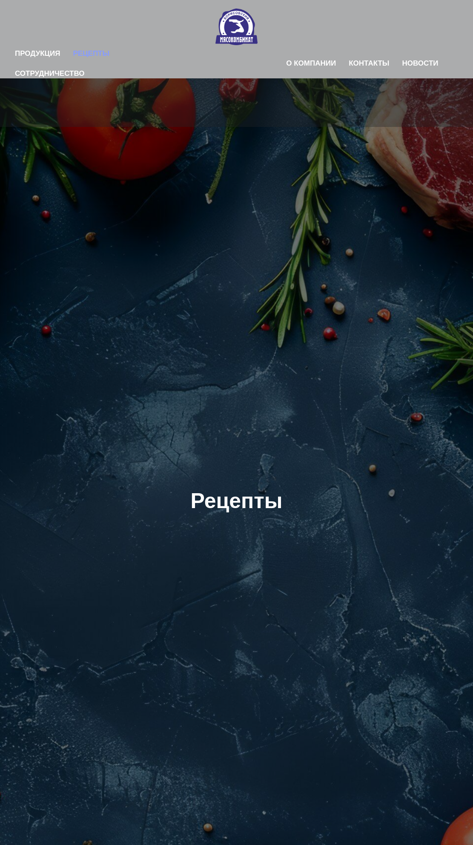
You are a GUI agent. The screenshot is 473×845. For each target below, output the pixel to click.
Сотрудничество (50, 73)
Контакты (369, 63)
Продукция (37, 53)
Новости (420, 63)
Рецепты (91, 53)
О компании (311, 63)
